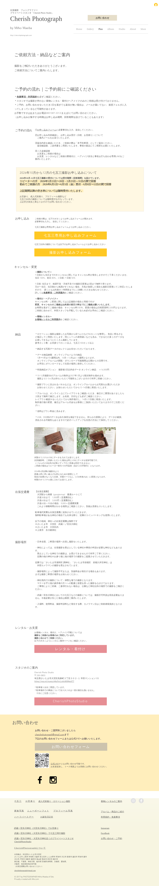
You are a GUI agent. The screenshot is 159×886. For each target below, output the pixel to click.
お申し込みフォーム (46, 130)
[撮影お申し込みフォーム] (70, 252)
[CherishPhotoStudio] (70, 701)
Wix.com (35, 879)
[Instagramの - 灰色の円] (133, 800)
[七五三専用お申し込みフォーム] (70, 235)
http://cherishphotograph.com (21, 35)
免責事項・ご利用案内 (54, 293)
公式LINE (54, 764)
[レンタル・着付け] (70, 649)
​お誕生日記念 (46, 817)
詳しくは (39, 293)
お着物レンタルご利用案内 (47, 319)
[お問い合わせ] (102, 18)
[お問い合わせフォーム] (71, 747)
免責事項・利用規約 (27, 97)
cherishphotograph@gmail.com (49, 734)
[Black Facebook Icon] (40, 780)
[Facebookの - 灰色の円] (141, 800)
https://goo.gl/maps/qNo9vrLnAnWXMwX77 (54, 681)
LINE (30, 113)
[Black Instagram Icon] (53, 780)
